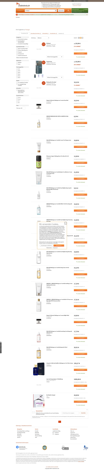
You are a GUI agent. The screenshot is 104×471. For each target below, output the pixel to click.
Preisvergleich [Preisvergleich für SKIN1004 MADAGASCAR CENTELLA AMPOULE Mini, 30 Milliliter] (80, 122)
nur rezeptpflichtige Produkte (21, 85)
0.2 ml (18, 99)
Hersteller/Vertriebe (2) (36, 33)
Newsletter (37, 434)
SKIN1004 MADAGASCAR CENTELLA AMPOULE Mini (57, 116)
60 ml (18, 77)
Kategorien (20, 10)
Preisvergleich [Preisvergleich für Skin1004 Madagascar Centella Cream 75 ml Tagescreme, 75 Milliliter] (80, 146)
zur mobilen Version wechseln (52, 466)
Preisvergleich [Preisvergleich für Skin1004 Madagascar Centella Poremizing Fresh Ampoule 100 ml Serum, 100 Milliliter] (80, 337)
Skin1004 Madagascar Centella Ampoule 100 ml (56, 347)
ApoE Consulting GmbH (22, 48)
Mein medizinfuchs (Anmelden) (80, 1)
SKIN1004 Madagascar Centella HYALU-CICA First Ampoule (59, 203)
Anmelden (68, 10)
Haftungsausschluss (74, 434)
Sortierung (40, 38)
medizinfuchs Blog (56, 431)
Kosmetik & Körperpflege (22, 43)
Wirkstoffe (19, 434)
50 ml (18, 75)
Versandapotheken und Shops (23, 431)
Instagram (56, 434)
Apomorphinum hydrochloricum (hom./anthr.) (20, 91)
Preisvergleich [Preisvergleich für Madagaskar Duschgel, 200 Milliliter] (80, 92)
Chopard (19, 52)
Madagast (48, 43)
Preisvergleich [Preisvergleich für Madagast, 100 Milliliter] (80, 53)
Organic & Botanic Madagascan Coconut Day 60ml (57, 100)
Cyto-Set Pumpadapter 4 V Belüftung (54, 379)
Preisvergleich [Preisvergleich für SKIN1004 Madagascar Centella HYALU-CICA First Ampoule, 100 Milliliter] (80, 210)
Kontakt (36, 431)
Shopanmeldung (38, 435)
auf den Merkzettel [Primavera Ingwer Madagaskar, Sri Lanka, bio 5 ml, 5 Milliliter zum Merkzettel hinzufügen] (80, 166)
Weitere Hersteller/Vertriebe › (22, 57)
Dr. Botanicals (20, 53)
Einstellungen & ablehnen (46, 245)
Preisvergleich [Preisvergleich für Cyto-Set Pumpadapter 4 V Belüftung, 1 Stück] (80, 385)
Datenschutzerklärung (54, 232)
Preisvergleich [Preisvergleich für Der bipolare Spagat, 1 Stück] (80, 401)
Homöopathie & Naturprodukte (20, 41)
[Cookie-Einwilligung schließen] (66, 223)
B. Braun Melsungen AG (22, 50)
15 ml (18, 70)
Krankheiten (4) (53, 33)
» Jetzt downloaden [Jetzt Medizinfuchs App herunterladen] (76, 5)
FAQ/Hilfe (37, 432)
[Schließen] (86, 14)
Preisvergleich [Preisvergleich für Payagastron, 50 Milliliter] (80, 71)
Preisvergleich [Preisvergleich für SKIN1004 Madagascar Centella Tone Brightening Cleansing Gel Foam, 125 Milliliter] (80, 226)
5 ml (18, 69)
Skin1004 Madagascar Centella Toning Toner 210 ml (57, 267)
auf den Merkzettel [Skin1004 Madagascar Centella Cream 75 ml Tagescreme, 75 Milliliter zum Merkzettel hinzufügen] (80, 150)
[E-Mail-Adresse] (70, 413)
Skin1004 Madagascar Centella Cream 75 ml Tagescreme (58, 140)
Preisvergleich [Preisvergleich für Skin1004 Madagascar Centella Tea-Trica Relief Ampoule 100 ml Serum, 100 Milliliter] (80, 242)
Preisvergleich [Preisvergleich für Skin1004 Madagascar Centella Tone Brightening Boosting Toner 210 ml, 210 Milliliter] (80, 258)
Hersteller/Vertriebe (21, 432)
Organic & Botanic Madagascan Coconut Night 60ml (57, 315)
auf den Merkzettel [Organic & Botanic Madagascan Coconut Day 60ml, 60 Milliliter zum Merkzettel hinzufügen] (80, 110)
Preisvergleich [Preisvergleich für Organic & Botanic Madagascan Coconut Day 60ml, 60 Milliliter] (80, 107)
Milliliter (18, 62)
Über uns (72, 431)
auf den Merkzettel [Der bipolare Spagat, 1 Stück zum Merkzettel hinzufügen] (80, 405)
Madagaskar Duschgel (51, 82)
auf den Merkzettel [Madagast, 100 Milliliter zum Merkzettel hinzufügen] (80, 57)
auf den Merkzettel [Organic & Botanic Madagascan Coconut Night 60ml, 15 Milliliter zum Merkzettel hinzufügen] (80, 325)
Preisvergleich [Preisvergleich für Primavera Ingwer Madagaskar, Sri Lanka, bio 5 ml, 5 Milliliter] (80, 162)
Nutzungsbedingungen (75, 435)
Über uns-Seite (81, 461)
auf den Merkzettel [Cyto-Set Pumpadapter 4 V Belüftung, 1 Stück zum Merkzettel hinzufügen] (80, 389)
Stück (18, 64)
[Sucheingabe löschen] (56, 10)
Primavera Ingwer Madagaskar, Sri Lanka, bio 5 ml (57, 156)
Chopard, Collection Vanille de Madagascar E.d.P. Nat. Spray (59, 363)
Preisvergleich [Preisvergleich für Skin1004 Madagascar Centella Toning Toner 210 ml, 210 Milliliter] (80, 274)
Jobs (36, 437)
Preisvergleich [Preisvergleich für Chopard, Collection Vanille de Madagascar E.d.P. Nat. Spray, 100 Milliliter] (80, 369)
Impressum (55, 247)
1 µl (17, 100)
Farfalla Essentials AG (21, 55)
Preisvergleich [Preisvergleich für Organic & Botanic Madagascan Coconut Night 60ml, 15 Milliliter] (80, 322)
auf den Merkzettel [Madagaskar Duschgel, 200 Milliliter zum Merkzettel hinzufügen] (80, 95)
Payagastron (49, 61)
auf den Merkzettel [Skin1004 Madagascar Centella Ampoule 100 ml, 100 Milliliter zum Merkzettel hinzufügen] (80, 357)
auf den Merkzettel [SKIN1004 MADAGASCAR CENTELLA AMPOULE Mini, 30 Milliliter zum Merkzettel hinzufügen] (80, 126)
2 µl (17, 102)
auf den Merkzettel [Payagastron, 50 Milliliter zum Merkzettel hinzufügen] (80, 75)
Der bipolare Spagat (50, 395)
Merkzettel (74, 9)
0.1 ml (18, 97)
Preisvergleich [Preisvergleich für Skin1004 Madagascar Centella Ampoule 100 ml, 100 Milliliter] (80, 353)
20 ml (18, 72)
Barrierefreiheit (73, 439)
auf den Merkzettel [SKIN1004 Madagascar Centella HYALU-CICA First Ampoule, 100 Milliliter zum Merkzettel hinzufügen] (80, 214)
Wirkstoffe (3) (45, 33)
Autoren (18, 437)
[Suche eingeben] (40, 10)
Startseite (18, 17)
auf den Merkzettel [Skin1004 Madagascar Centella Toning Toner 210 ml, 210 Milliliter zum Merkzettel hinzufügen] (80, 277)
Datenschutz (49, 247)
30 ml (18, 74)
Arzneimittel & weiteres (21, 39)
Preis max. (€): (20, 108)
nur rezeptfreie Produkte (22, 82)
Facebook (56, 432)
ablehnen (50, 231)
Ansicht (75, 37)
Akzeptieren (58, 245)
